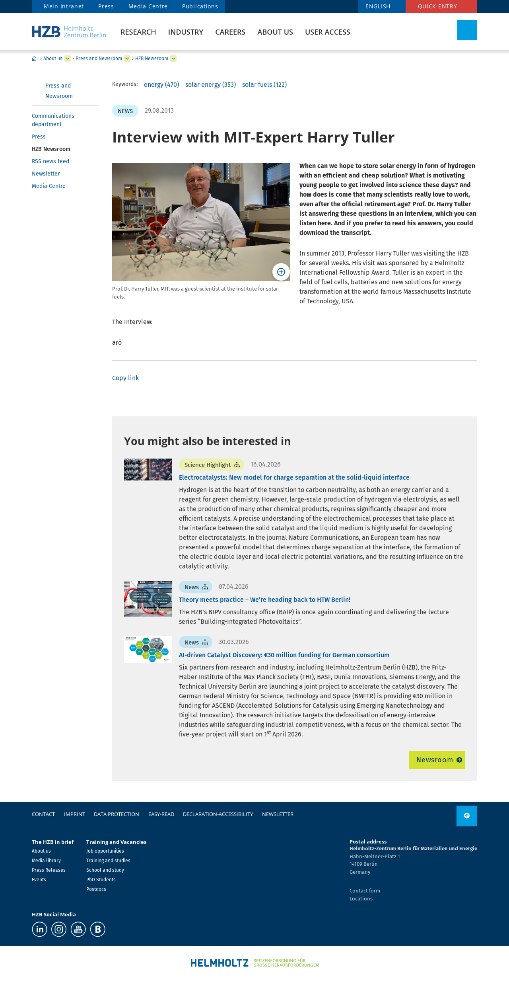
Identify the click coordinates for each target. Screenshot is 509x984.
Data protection (116, 814)
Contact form (365, 891)
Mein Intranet (64, 6)
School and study (105, 870)
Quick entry (437, 6)
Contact (43, 814)
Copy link (125, 378)
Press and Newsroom (99, 58)
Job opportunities (105, 851)
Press (106, 6)
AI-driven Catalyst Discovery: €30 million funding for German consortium (284, 655)
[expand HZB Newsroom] (173, 58)
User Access (327, 32)
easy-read (161, 814)
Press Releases (49, 870)
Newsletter (46, 173)
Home (34, 58)
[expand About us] (67, 58)
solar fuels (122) (264, 84)
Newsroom (434, 760)
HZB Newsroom (151, 58)
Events (39, 879)
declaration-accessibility (218, 814)
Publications (200, 6)
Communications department (53, 120)
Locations (361, 899)
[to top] (467, 816)
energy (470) (161, 84)
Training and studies (108, 860)
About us (275, 32)
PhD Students (101, 879)
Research (138, 32)
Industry (185, 32)
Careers (230, 32)
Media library (46, 860)
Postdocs (96, 889)
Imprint (74, 814)
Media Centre (148, 6)
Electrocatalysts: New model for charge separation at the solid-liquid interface (294, 477)
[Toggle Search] (467, 30)
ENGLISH (377, 6)
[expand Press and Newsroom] (127, 58)
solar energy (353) (210, 84)
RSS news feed (50, 161)
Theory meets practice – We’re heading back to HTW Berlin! (264, 599)
